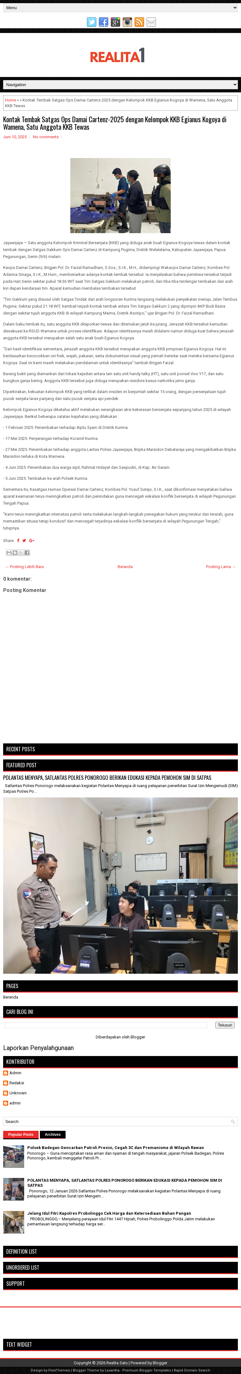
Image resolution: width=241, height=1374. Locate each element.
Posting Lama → (221, 566)
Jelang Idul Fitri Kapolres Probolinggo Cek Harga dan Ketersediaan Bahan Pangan (109, 1213)
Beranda (125, 566)
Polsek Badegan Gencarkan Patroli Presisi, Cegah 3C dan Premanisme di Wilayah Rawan (115, 1147)
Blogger (138, 1037)
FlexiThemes (59, 1370)
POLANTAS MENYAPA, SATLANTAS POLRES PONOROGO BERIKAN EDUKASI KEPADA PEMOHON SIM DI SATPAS (107, 777)
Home (10, 100)
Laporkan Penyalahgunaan (38, 1048)
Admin (15, 1072)
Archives (53, 1134)
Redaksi (16, 1083)
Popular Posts (21, 1134)
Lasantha (112, 1370)
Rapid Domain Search (192, 1370)
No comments (46, 136)
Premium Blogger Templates (146, 1370)
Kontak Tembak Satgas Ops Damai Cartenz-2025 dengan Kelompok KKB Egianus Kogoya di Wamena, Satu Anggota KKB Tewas (115, 122)
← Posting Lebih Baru (24, 566)
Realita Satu (117, 1362)
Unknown (18, 1093)
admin (15, 1103)
